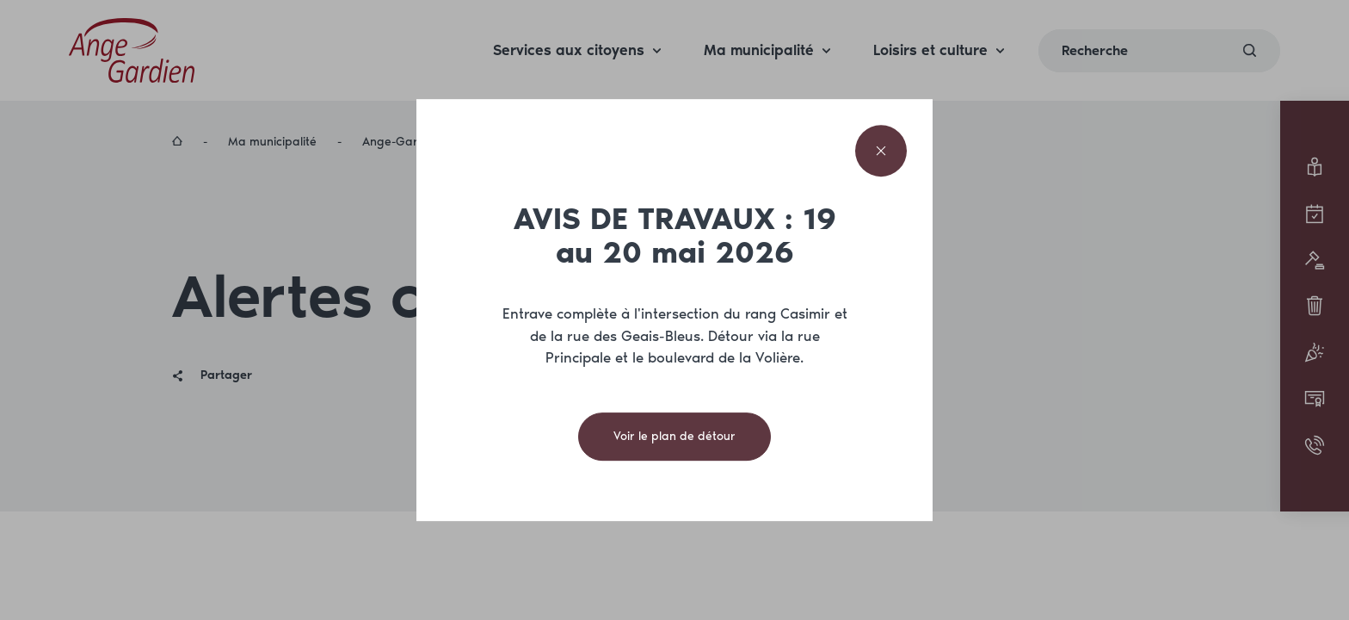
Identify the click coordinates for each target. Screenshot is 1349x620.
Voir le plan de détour (674, 436)
